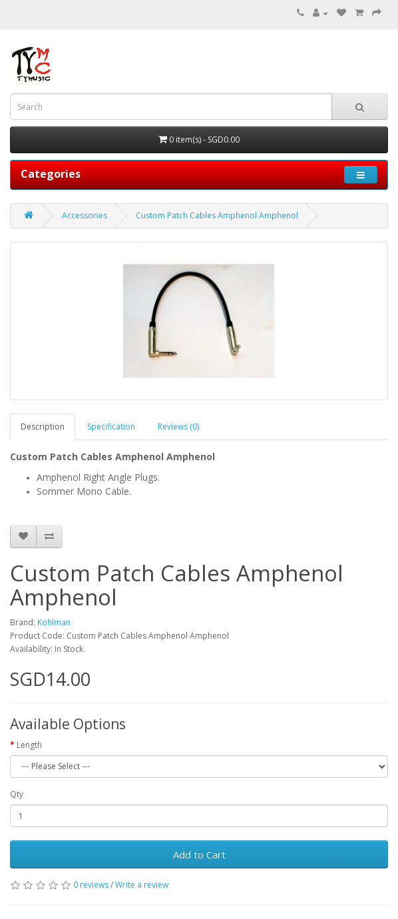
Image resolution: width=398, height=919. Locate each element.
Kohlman (54, 622)
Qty (16, 794)
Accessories (84, 215)
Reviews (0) (178, 426)
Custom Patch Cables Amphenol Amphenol (217, 215)
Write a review (141, 884)
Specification (111, 426)
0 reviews (90, 884)
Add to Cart (199, 854)
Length (29, 745)
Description (43, 426)
